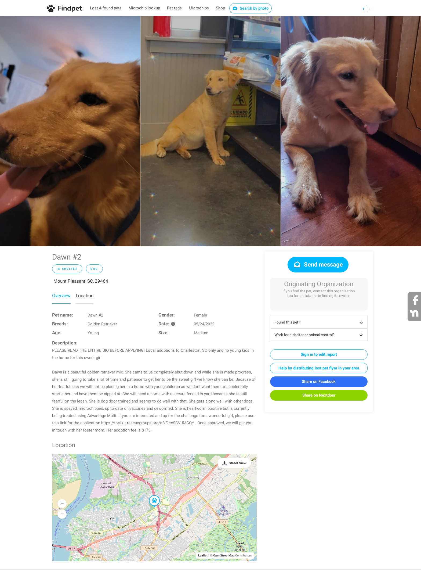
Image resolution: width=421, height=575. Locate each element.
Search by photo (250, 8)
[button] (150, 495)
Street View (237, 463)
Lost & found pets (106, 8)
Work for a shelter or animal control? (319, 334)
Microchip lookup (144, 8)
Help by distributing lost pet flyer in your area (318, 368)
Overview (61, 295)
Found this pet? (319, 322)
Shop (220, 8)
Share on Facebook (319, 381)
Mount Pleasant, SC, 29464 (80, 281)
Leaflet (203, 555)
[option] (70, 131)
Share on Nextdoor (318, 395)
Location (84, 295)
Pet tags (174, 8)
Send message (318, 264)
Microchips (199, 8)
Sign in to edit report (319, 354)
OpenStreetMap (223, 555)
